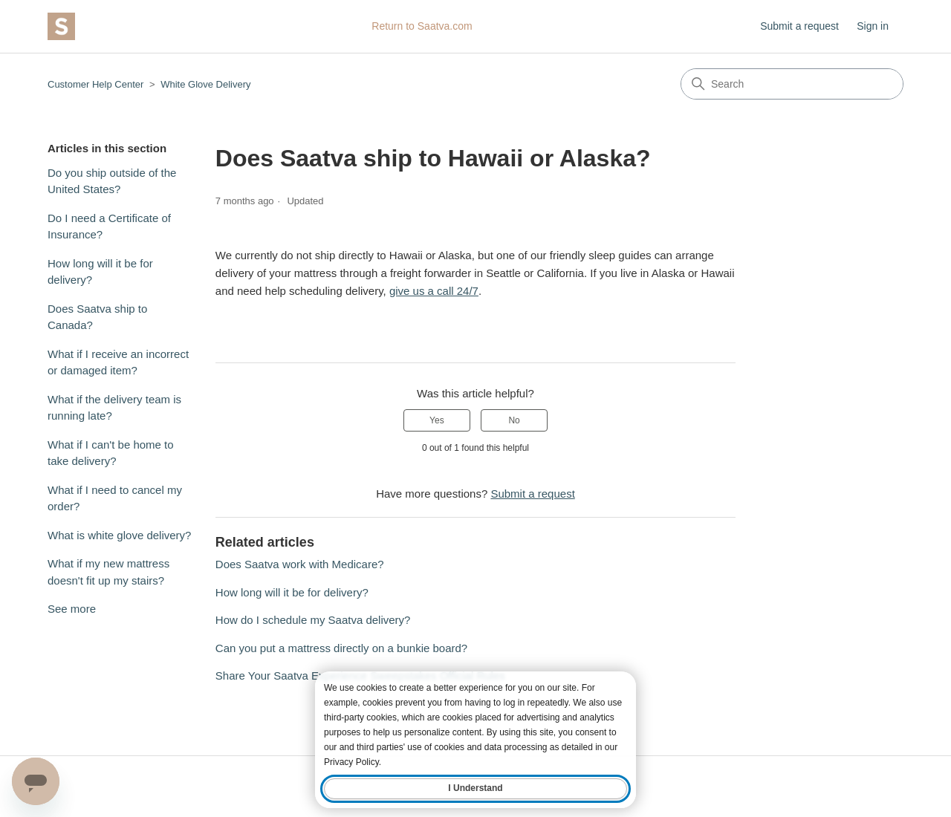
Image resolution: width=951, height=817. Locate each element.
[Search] (792, 84)
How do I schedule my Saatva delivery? (313, 619)
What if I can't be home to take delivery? (111, 453)
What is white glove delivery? (119, 535)
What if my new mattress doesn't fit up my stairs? (108, 572)
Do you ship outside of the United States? (112, 181)
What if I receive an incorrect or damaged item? (118, 362)
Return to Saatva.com (421, 26)
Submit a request (799, 26)
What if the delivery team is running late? (114, 408)
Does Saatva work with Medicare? (299, 564)
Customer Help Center (95, 84)
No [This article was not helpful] (513, 420)
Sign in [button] (873, 26)
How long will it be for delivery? (100, 272)
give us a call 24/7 (433, 290)
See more (72, 608)
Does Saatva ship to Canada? (97, 317)
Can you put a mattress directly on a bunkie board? (341, 648)
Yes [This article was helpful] (436, 420)
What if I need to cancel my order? (115, 498)
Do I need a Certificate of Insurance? (109, 226)
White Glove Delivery (205, 84)
